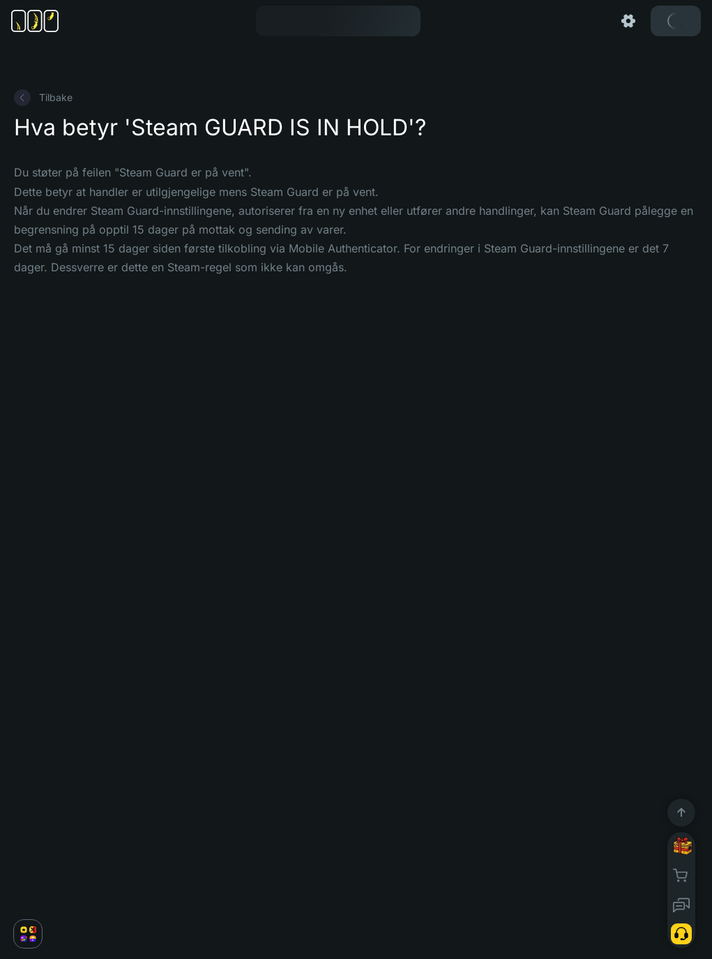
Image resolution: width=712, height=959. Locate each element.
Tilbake (43, 97)
